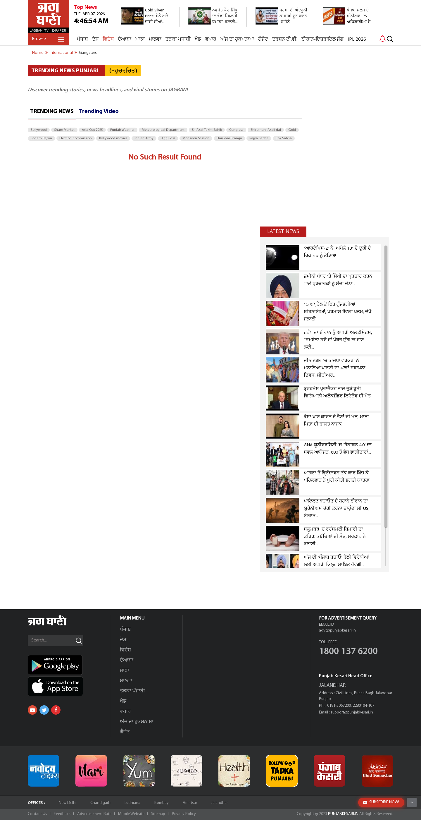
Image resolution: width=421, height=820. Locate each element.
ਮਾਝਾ (140, 39)
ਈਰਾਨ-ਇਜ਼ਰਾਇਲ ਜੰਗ (322, 39)
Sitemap (158, 814)
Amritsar (190, 803)
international (61, 53)
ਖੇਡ (198, 39)
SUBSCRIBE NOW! (381, 802)
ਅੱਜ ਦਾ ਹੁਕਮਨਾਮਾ (237, 39)
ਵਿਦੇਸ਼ (108, 39)
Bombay (161, 803)
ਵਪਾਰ (210, 39)
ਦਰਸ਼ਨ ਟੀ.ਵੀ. (284, 39)
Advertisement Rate (94, 814)
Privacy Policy (184, 814)
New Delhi (67, 803)
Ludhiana (132, 803)
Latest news (283, 231)
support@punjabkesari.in (352, 712)
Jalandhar (219, 803)
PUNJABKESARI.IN (343, 814)
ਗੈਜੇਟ (263, 39)
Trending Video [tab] (99, 111)
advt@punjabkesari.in (337, 630)
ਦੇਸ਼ (95, 39)
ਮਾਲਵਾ (155, 39)
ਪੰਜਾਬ (82, 39)
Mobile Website (131, 814)
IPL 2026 (357, 39)
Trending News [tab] (52, 111)
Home (38, 53)
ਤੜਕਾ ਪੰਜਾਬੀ (178, 39)
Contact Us (37, 814)
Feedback (62, 814)
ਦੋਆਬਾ (124, 39)
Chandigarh (100, 803)
